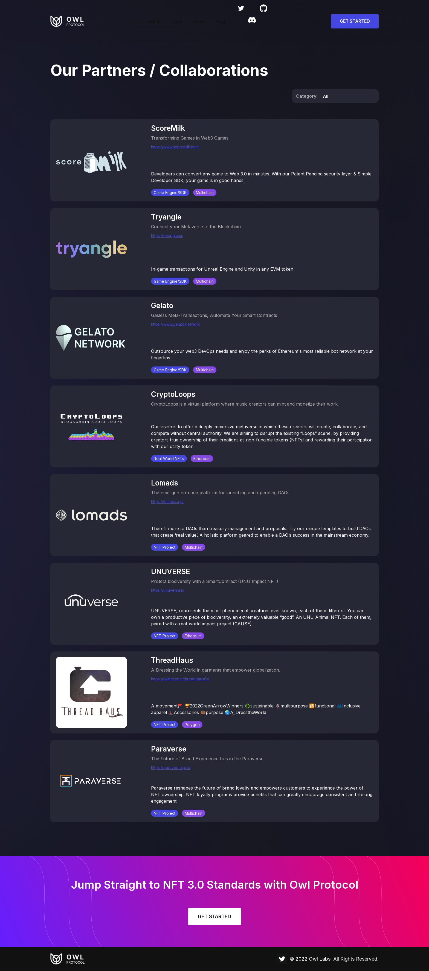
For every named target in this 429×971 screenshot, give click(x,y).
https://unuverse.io (167, 590)
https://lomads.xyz (167, 501)
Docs (177, 21)
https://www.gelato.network (175, 324)
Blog (220, 21)
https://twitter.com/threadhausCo (180, 679)
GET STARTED (355, 21)
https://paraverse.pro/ (170, 767)
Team (199, 21)
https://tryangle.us (167, 235)
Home (154, 21)
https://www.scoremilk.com (175, 147)
